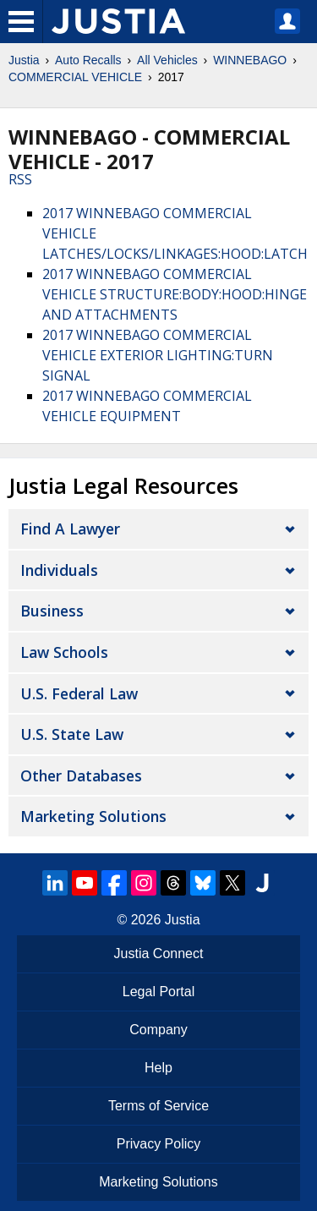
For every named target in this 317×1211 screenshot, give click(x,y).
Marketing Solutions (93, 816)
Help (158, 1067)
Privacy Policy (159, 1144)
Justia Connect (159, 953)
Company (158, 1029)
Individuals (59, 570)
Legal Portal (158, 991)
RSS (20, 179)
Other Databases (81, 775)
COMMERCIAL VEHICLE (75, 77)
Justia (24, 60)
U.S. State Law (71, 734)
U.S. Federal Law (79, 693)
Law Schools (64, 652)
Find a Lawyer (70, 528)
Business (52, 610)
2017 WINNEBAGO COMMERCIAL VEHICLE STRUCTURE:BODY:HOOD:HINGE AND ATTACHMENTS (174, 294)
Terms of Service (158, 1106)
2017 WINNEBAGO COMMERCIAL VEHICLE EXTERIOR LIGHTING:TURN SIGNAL (157, 355)
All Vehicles (167, 60)
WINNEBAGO (250, 60)
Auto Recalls (88, 60)
